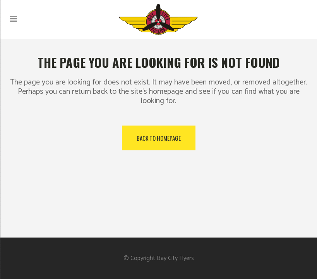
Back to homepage (159, 138)
